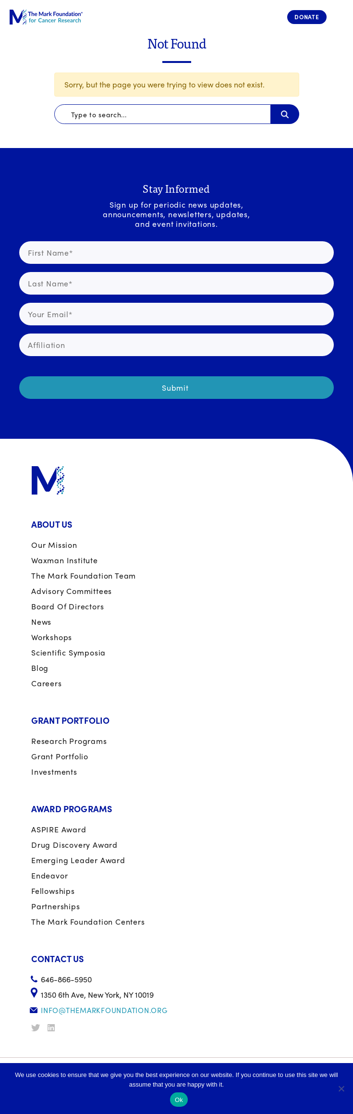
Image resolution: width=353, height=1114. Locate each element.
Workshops (51, 637)
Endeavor (49, 875)
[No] (341, 1088)
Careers (46, 683)
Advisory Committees (71, 590)
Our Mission (54, 544)
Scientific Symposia (68, 652)
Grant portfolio (59, 756)
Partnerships (55, 906)
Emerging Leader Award (78, 860)
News (41, 621)
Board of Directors (67, 606)
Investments (54, 771)
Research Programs (69, 740)
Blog (40, 667)
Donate (306, 16)
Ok (179, 1099)
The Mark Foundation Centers (88, 921)
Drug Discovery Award (74, 844)
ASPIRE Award (58, 829)
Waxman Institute (64, 560)
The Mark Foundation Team (83, 575)
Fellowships (53, 890)
